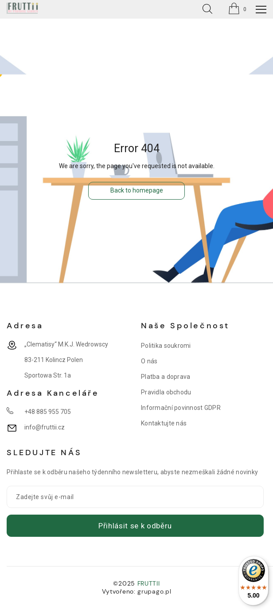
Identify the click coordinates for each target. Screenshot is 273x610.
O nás (149, 361)
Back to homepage (136, 190)
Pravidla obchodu (166, 392)
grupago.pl (154, 591)
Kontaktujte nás (164, 423)
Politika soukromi (166, 345)
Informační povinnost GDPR (181, 407)
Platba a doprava (165, 376)
